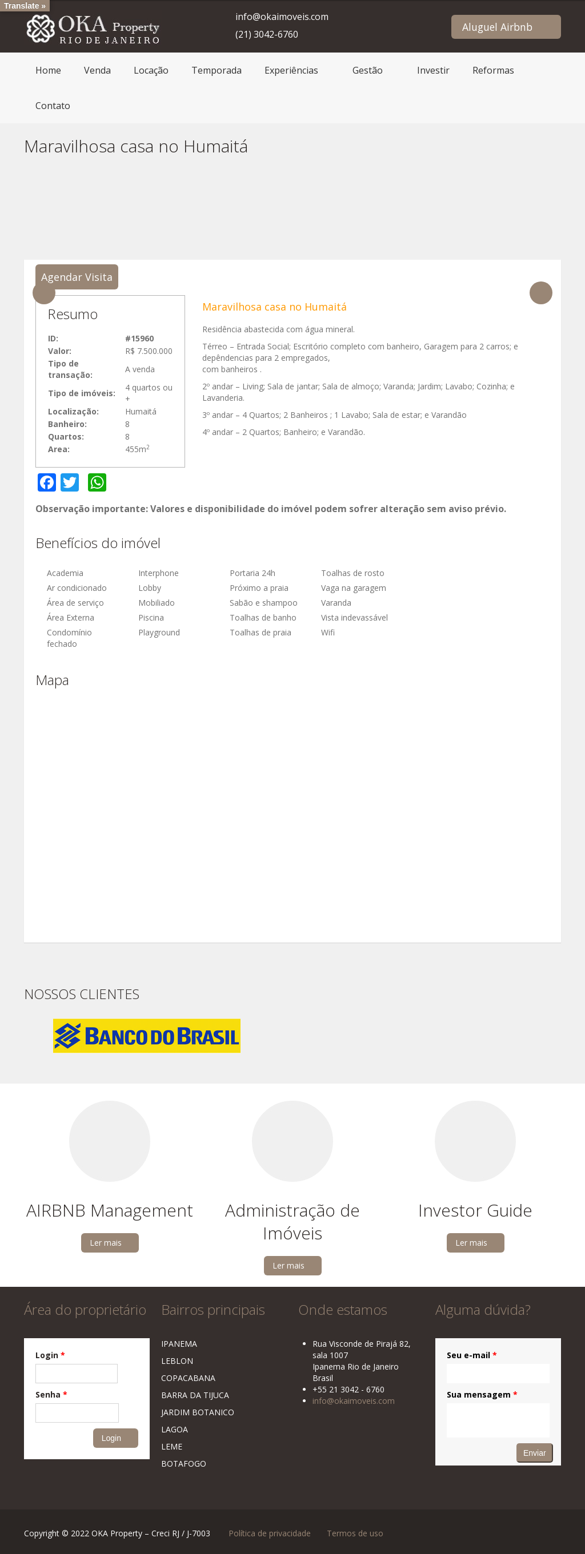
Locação (151, 70)
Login (50, 1355)
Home (48, 70)
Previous (44, 292)
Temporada (216, 70)
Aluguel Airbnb (497, 27)
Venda (97, 70)
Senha (51, 1394)
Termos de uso (355, 1533)
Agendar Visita (77, 277)
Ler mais (106, 1242)
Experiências (291, 70)
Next (541, 292)
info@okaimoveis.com (281, 16)
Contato (52, 105)
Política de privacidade (270, 1533)
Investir (433, 70)
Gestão (367, 70)
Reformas (493, 70)
